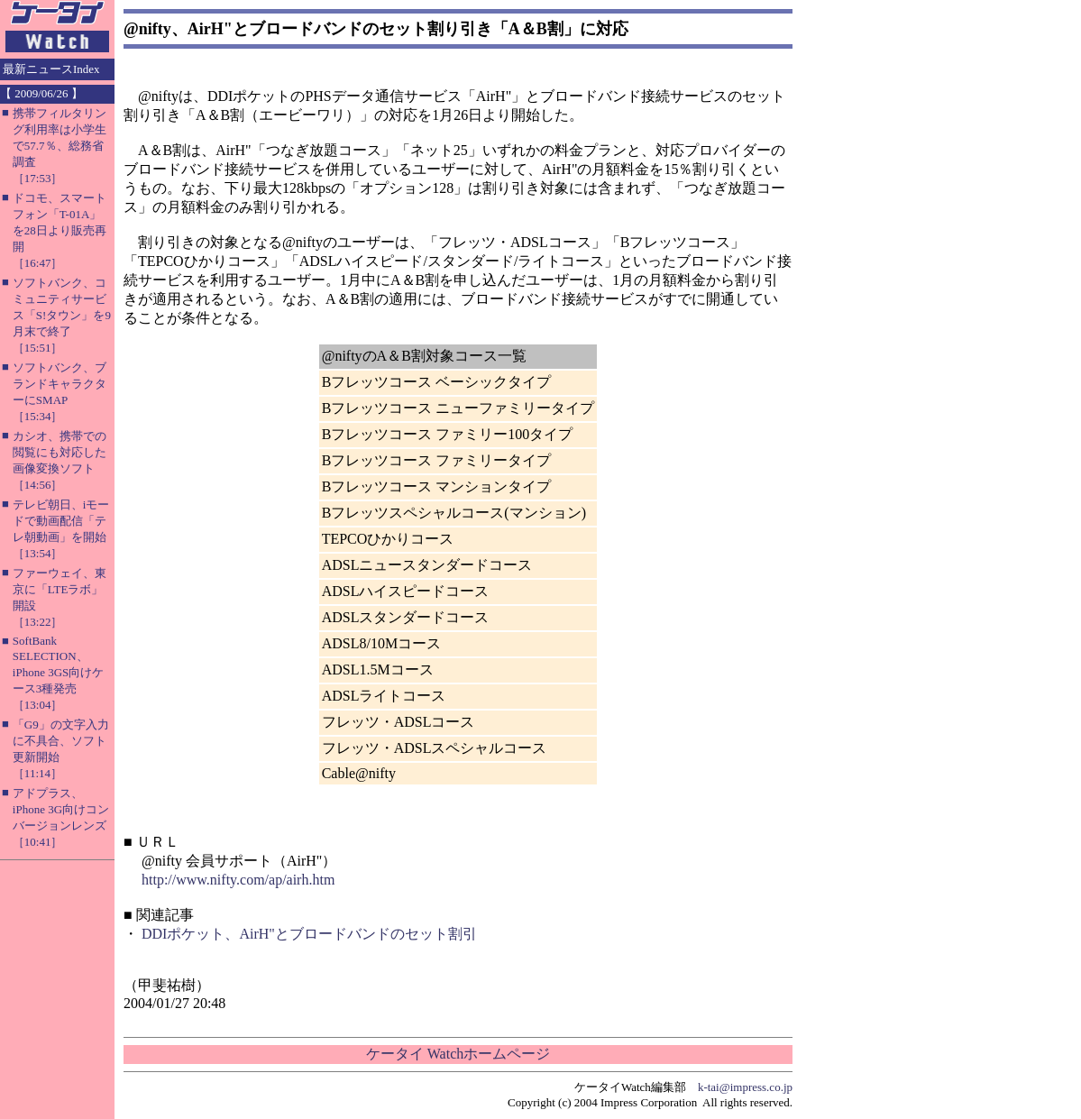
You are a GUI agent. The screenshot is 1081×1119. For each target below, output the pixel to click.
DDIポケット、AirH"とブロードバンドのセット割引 (309, 933)
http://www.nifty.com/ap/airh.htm (238, 879)
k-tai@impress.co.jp (745, 1087)
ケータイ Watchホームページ (458, 1053)
